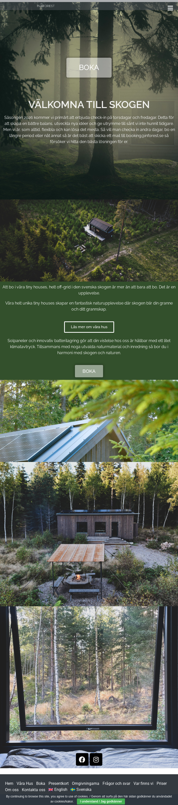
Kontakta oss (33, 789)
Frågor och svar (116, 783)
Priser (162, 783)
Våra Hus (25, 783)
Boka (40, 783)
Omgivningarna (85, 783)
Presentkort (59, 783)
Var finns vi (143, 783)
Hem (9, 783)
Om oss (12, 789)
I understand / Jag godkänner (101, 801)
